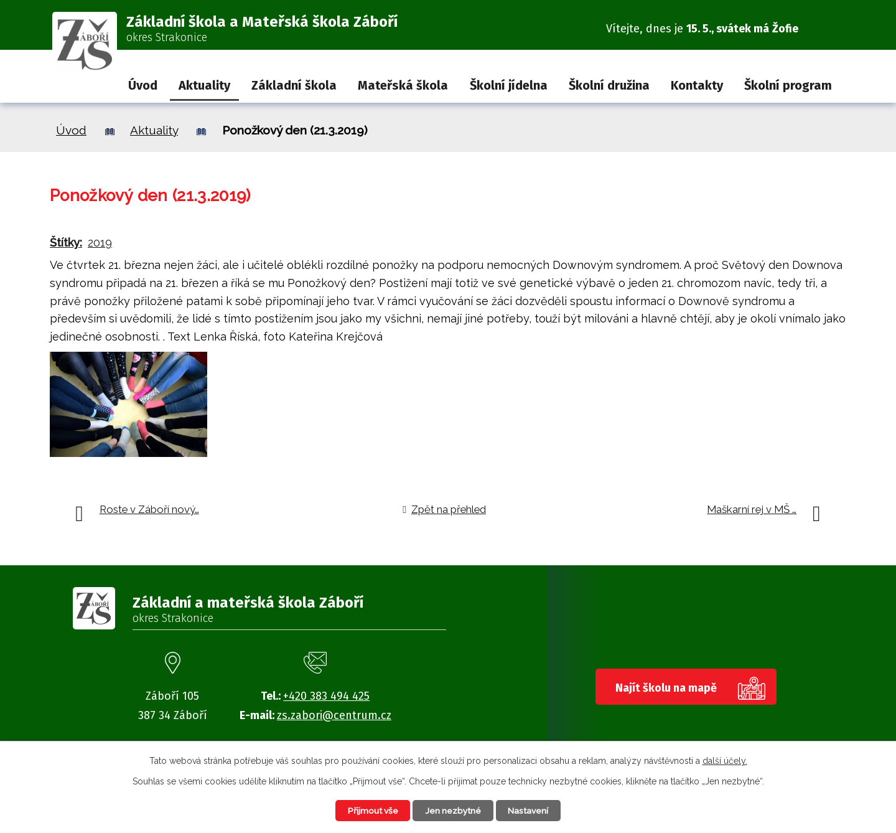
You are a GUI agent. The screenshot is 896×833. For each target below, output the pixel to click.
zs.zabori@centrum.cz (334, 715)
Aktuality (204, 85)
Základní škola (294, 85)
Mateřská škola (403, 85)
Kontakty (697, 85)
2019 (100, 242)
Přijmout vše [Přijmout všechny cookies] (369, 810)
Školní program (788, 85)
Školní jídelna (509, 85)
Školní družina (609, 85)
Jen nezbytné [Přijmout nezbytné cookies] (453, 810)
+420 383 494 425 (326, 696)
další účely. (724, 760)
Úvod (142, 85)
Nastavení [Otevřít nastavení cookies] (532, 810)
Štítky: (66, 242)
